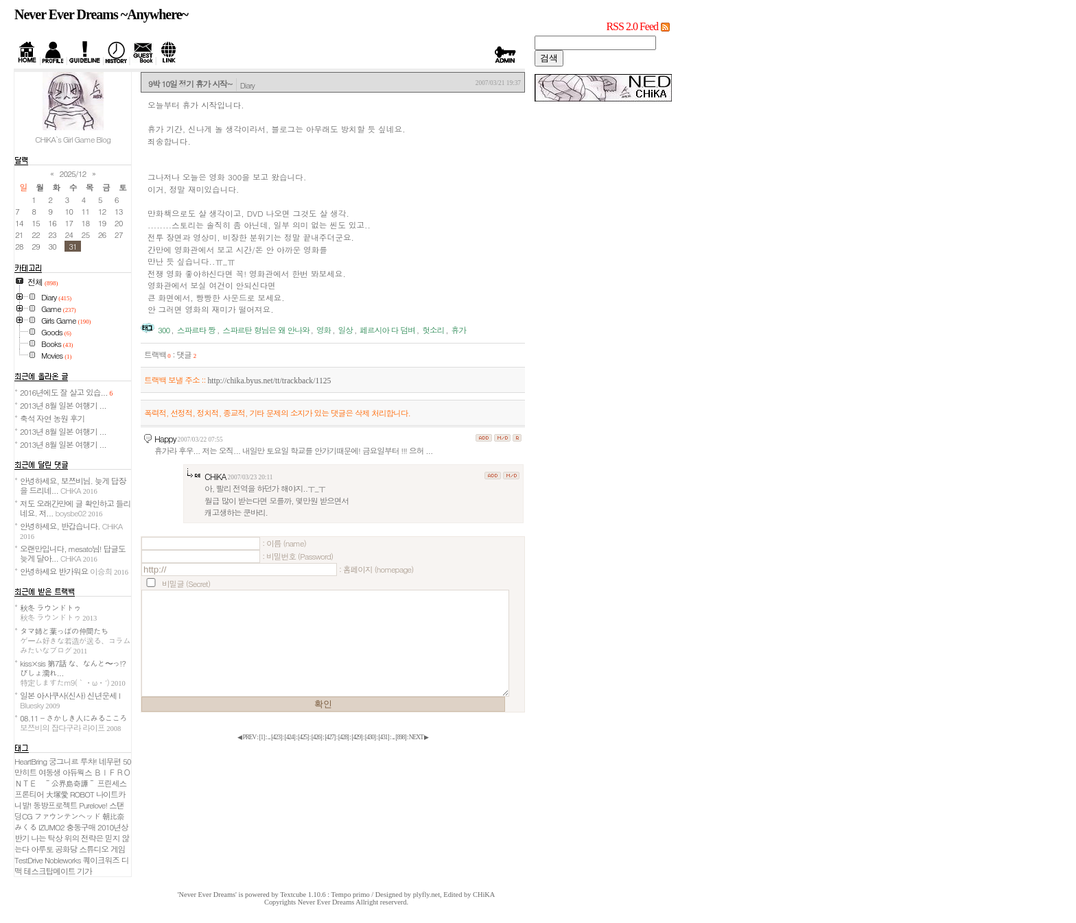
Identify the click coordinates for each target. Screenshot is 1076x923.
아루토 (42, 848)
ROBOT (82, 794)
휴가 (459, 329)
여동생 (49, 772)
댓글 (186, 354)
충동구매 (80, 827)
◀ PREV (247, 737)
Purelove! (93, 805)
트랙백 (157, 354)
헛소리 (433, 329)
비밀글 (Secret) (186, 583)
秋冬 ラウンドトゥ (58, 612)
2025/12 (73, 173)
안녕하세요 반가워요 (74, 571)
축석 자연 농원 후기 (52, 418)
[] (261, 737)
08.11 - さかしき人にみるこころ (73, 722)
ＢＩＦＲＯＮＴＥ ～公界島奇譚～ (72, 778)
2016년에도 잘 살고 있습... (66, 392)
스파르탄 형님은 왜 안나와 (265, 329)
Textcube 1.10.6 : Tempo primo (325, 894)
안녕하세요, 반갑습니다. (71, 530)
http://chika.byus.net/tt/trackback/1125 (269, 380)
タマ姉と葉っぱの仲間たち (75, 640)
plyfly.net (426, 894)
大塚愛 (57, 794)
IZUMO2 (51, 827)
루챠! (88, 761)
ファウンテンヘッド (67, 816)
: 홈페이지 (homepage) (376, 569)
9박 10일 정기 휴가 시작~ (190, 83)
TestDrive (28, 859)
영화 (323, 329)
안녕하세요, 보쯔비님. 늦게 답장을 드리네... (73, 485)
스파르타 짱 (196, 329)
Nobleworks (63, 859)
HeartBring (30, 761)
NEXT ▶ (418, 737)
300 (163, 329)
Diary (247, 85)
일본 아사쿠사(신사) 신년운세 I (70, 700)
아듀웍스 (77, 772)
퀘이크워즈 (100, 859)
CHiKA (215, 476)
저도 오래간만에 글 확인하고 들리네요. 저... (75, 508)
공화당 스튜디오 (81, 848)
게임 (117, 848)
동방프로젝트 (55, 805)
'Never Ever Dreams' (207, 894)
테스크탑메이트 (49, 870)
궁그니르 (63, 761)
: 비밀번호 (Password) (297, 556)
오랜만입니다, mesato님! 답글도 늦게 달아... (73, 553)
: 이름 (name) (284, 543)
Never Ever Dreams (326, 902)
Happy (165, 438)
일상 (345, 329)
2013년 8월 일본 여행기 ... (63, 405)
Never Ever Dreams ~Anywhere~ (101, 14)
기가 (84, 870)
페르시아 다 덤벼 (387, 329)
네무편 (110, 761)
